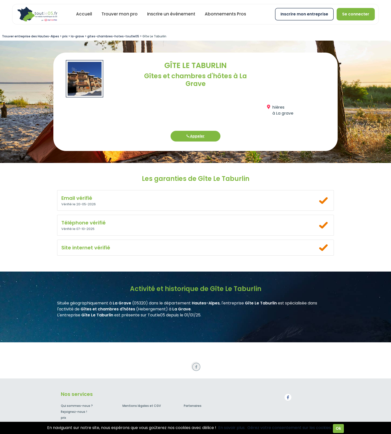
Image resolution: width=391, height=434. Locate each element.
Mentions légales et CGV (141, 406)
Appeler (195, 136)
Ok (338, 428)
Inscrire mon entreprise (304, 14)
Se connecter (355, 14)
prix (63, 418)
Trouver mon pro (119, 14)
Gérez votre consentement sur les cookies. (289, 428)
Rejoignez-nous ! (74, 412)
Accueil (84, 14)
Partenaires (192, 406)
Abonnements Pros (225, 14)
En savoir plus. (231, 428)
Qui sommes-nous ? (77, 406)
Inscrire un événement (171, 14)
